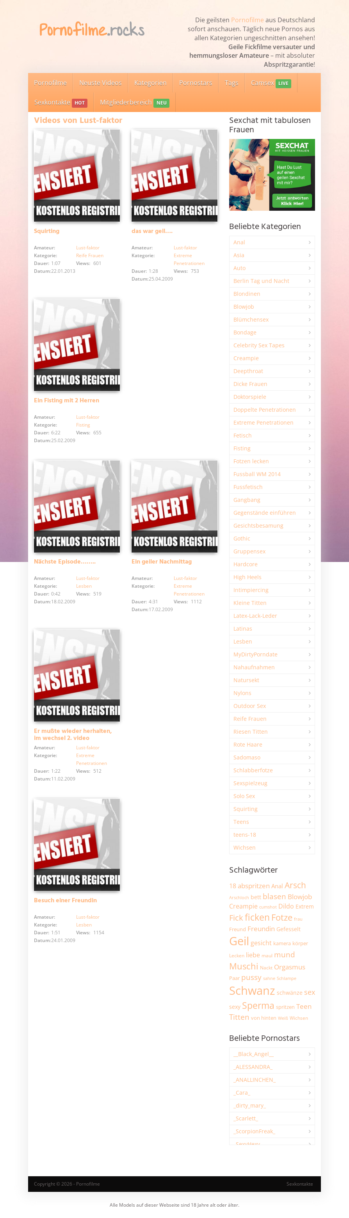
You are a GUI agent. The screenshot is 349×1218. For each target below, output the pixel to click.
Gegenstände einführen (264, 512)
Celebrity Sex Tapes (259, 345)
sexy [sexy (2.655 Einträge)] (234, 1006)
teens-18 (244, 834)
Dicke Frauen (250, 384)
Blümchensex (251, 319)
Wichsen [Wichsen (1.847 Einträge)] (299, 1018)
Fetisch (242, 435)
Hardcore (245, 564)
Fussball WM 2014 (257, 474)
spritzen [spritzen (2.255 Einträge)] (285, 1006)
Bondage (244, 332)
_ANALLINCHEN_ (254, 1079)
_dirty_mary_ (249, 1105)
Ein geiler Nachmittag (162, 562)
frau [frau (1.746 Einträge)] (298, 919)
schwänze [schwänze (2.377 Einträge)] (290, 992)
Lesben (84, 586)
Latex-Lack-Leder (255, 615)
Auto (239, 268)
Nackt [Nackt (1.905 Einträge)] (266, 967)
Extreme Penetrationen (263, 422)
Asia (238, 255)
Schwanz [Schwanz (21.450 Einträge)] (252, 990)
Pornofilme (247, 20)
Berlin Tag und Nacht (261, 280)
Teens (241, 821)
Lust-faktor (88, 247)
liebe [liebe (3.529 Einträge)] (253, 955)
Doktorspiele (249, 396)
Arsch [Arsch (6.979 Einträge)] (295, 885)
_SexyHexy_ (247, 1144)
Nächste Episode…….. (65, 562)
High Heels (247, 577)
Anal (239, 242)
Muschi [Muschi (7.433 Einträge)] (243, 966)
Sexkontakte (60, 103)
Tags (232, 82)
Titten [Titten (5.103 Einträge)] (239, 1017)
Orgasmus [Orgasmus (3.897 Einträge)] (289, 966)
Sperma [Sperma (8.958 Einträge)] (258, 1005)
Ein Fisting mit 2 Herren (66, 401)
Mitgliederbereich (134, 103)
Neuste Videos (100, 82)
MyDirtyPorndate (255, 654)
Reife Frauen (89, 255)
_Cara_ (241, 1092)
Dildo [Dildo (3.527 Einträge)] (286, 906)
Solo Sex (244, 796)
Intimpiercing (251, 590)
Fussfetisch (248, 487)
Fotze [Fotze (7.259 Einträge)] (281, 917)
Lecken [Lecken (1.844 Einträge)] (236, 955)
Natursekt (246, 680)
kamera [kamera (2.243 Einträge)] (282, 943)
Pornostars (195, 82)
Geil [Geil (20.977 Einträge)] (239, 941)
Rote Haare (247, 744)
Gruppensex (249, 551)
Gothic (241, 538)
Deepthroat (248, 371)
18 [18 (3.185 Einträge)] (232, 886)
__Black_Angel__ (253, 1054)
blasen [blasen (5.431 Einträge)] (274, 896)
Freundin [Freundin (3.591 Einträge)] (261, 928)
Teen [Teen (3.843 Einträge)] (304, 1006)
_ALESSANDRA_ (252, 1066)
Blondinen (246, 293)
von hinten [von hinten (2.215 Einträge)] (263, 1017)
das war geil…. (152, 231)
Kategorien (150, 82)
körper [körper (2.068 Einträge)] (300, 943)
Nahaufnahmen (254, 667)
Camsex (271, 83)
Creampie (246, 358)
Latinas (242, 628)
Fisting (83, 424)
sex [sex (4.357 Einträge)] (309, 992)
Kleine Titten (250, 602)
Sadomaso (246, 757)
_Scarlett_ (245, 1118)
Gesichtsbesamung (258, 525)
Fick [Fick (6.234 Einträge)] (236, 917)
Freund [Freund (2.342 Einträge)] (237, 929)
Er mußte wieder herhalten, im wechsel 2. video (73, 734)
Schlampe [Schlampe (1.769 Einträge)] (286, 978)
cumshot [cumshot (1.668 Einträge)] (268, 907)
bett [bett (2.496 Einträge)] (256, 897)
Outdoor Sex (249, 705)
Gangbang (246, 499)
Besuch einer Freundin (65, 901)
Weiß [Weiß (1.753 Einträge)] (283, 1018)
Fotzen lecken (251, 461)
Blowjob (243, 306)
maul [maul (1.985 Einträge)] (267, 955)
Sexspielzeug (250, 783)
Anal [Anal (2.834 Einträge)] (277, 886)
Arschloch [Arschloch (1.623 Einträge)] (239, 897)
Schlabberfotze (253, 770)
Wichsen (244, 847)
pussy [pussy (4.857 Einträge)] (251, 977)
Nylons (242, 693)
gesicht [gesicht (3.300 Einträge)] (261, 943)
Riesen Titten (250, 731)
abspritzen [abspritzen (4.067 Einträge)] (254, 885)
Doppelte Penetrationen (264, 409)
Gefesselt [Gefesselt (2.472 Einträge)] (288, 929)
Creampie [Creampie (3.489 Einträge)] (243, 906)
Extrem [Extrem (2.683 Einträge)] (305, 906)
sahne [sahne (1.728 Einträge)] (269, 978)
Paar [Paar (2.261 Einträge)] (234, 978)
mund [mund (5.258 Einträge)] (284, 955)
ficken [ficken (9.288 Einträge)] (257, 917)
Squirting (46, 231)
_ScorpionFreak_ (254, 1131)
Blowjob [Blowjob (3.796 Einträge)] (300, 896)
